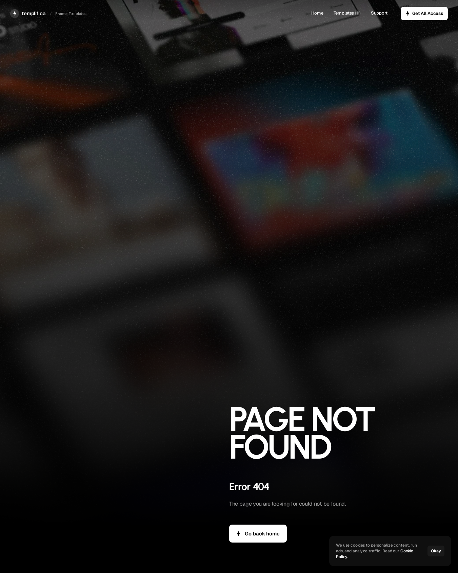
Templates (344, 13)
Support (379, 13)
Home (317, 13)
